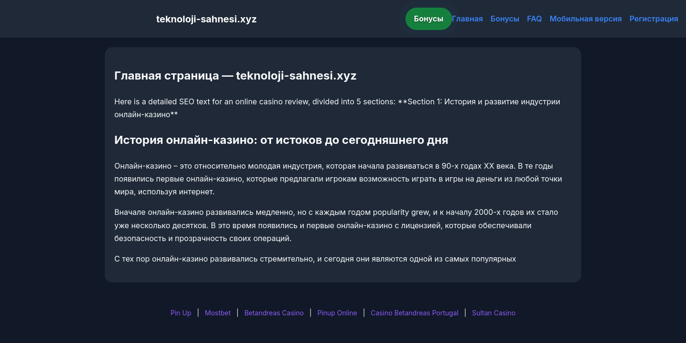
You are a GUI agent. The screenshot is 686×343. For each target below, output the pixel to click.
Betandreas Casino (274, 313)
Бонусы (429, 18)
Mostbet (218, 313)
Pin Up (181, 313)
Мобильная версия (586, 18)
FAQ (534, 18)
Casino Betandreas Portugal (414, 313)
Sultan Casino (493, 313)
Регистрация (653, 18)
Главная (467, 18)
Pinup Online (337, 313)
